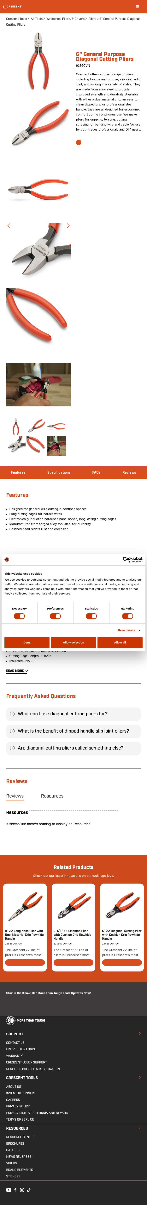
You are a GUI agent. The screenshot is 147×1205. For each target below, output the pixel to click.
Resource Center (20, 1137)
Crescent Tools (16, 18)
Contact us (15, 1042)
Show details (126, 630)
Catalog (13, 1150)
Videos (11, 1163)
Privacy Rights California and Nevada (37, 1113)
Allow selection (73, 642)
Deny (27, 642)
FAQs (96, 472)
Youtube (7, 1189)
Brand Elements (19, 1169)
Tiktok (28, 1189)
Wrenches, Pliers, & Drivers (65, 18)
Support (14, 1034)
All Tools (37, 18)
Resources (52, 796)
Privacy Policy (18, 1106)
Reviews (129, 472)
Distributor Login (20, 1049)
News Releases (18, 1156)
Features (18, 472)
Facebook (14, 1189)
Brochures (15, 1143)
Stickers (13, 1176)
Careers (13, 1099)
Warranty (14, 1055)
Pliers (92, 18)
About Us (13, 1086)
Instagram (21, 1189)
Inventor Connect (21, 1093)
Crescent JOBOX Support (26, 1062)
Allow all (120, 642)
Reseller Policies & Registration (33, 1069)
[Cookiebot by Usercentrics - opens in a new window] (126, 559)
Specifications (58, 472)
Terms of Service (20, 1119)
